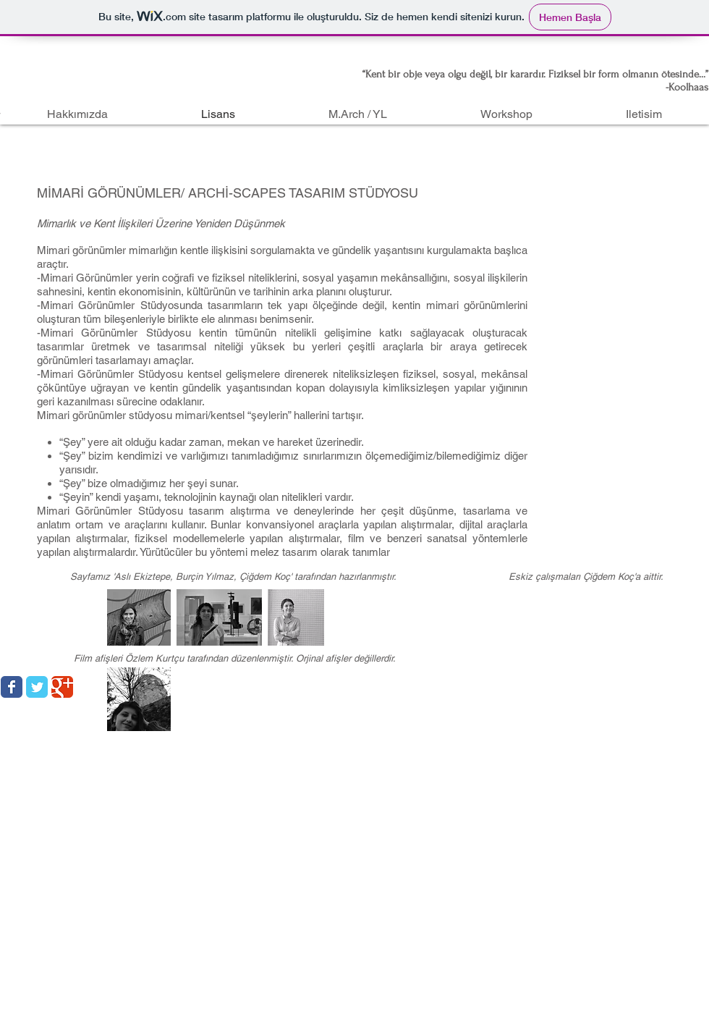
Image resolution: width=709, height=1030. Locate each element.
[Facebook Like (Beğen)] (618, 681)
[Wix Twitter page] (37, 687)
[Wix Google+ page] (62, 687)
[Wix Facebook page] (11, 687)
